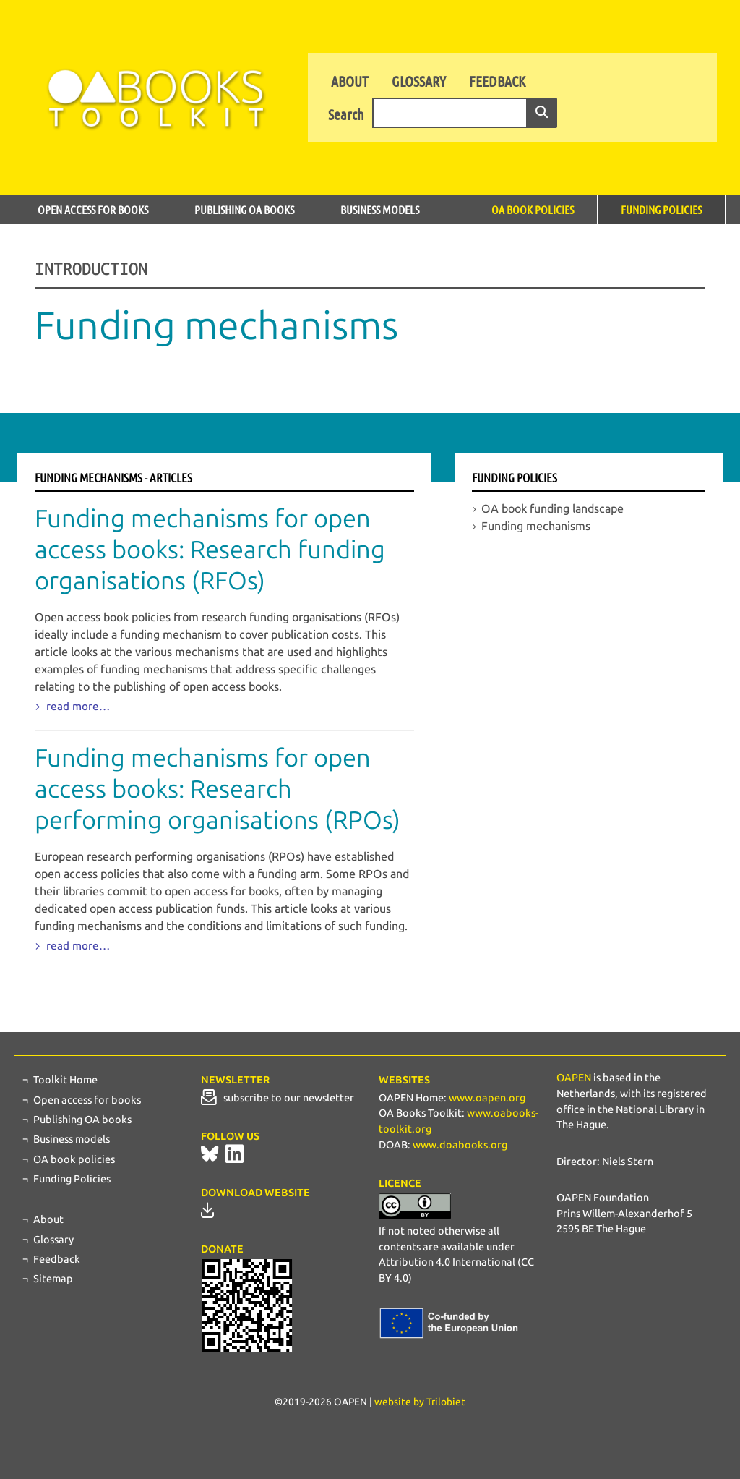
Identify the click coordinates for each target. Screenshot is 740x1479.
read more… (76, 706)
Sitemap (53, 1278)
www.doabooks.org (460, 1144)
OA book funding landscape (552, 509)
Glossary (419, 81)
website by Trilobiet (419, 1402)
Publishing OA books (244, 209)
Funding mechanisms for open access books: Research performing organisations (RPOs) (217, 789)
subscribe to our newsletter (277, 1097)
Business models (379, 209)
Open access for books (93, 209)
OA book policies (532, 209)
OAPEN (573, 1077)
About (350, 81)
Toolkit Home (65, 1079)
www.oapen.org (487, 1097)
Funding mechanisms (535, 526)
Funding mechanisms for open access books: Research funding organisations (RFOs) (210, 550)
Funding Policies (661, 209)
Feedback (497, 81)
